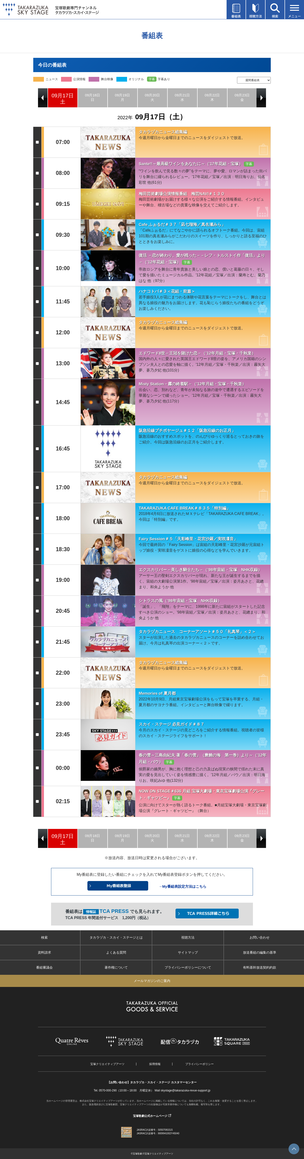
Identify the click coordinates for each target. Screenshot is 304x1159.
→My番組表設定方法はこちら (182, 886)
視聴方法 (188, 937)
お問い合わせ (260, 937)
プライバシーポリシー (199, 1064)
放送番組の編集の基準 (259, 952)
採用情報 (155, 1064)
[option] (63, 97)
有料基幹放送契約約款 (259, 967)
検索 (44, 937)
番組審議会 (44, 967)
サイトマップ (188, 952)
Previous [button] (43, 97)
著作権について (116, 967)
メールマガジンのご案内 (152, 981)
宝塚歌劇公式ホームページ (150, 1116)
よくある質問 (116, 952)
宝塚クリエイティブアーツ (107, 1064)
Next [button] (261, 97)
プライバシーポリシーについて (188, 967)
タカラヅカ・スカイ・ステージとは (116, 937)
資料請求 (44, 952)
